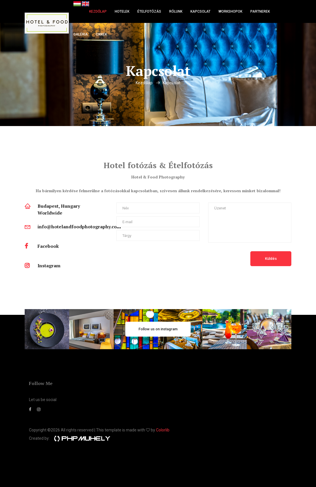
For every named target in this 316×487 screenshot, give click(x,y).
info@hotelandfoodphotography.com (79, 226)
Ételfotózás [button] (149, 11)
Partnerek (260, 11)
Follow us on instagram (158, 329)
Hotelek (122, 11)
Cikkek (101, 34)
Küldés (271, 258)
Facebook (48, 246)
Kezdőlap (98, 11)
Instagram (49, 265)
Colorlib (162, 430)
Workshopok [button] (230, 11)
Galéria (80, 34)
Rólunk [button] (175, 11)
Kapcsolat (200, 11)
